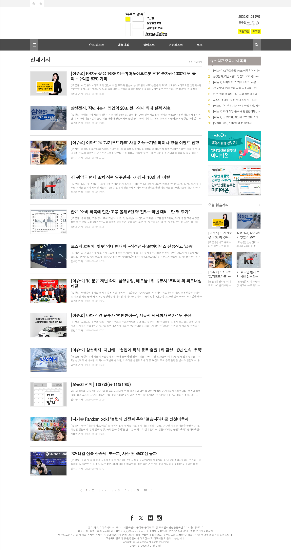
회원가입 (244, 31)
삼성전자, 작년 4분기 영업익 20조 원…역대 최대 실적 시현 (237, 76)
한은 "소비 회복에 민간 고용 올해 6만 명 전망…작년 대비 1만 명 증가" (237, 94)
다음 (151, 490)
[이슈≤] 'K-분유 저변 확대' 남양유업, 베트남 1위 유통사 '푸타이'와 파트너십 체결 (237, 105)
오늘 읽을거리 (218, 204)
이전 (81, 490)
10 (145, 490)
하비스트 (148, 45)
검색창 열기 (257, 45)
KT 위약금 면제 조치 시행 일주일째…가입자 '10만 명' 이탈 (237, 88)
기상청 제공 (250, 24)
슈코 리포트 (96, 45)
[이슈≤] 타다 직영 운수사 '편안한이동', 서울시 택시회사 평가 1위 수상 (237, 111)
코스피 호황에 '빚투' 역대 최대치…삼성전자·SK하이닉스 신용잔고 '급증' (237, 100)
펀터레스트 (176, 45)
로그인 (256, 31)
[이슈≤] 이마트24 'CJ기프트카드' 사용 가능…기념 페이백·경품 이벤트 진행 (237, 82)
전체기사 (197, 61)
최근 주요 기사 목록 (228, 60)
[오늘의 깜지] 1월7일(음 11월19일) (232, 123)
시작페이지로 (33, 3)
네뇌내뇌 (123, 45)
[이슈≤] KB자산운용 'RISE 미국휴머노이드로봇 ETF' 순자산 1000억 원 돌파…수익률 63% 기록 (237, 70)
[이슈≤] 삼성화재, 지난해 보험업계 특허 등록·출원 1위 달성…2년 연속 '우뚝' (237, 117)
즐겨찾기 (40, 3)
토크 (199, 45)
